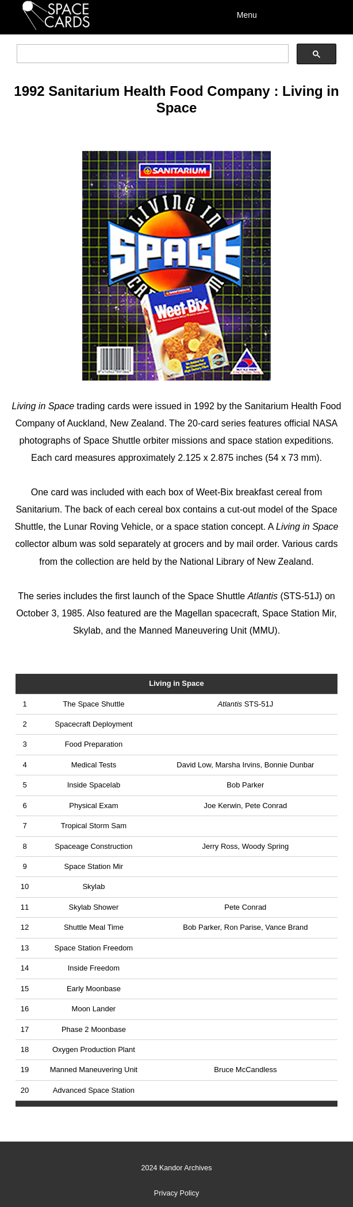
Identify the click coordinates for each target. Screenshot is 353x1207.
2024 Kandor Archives (176, 1168)
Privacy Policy (176, 1193)
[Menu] (281, 14)
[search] (151, 54)
